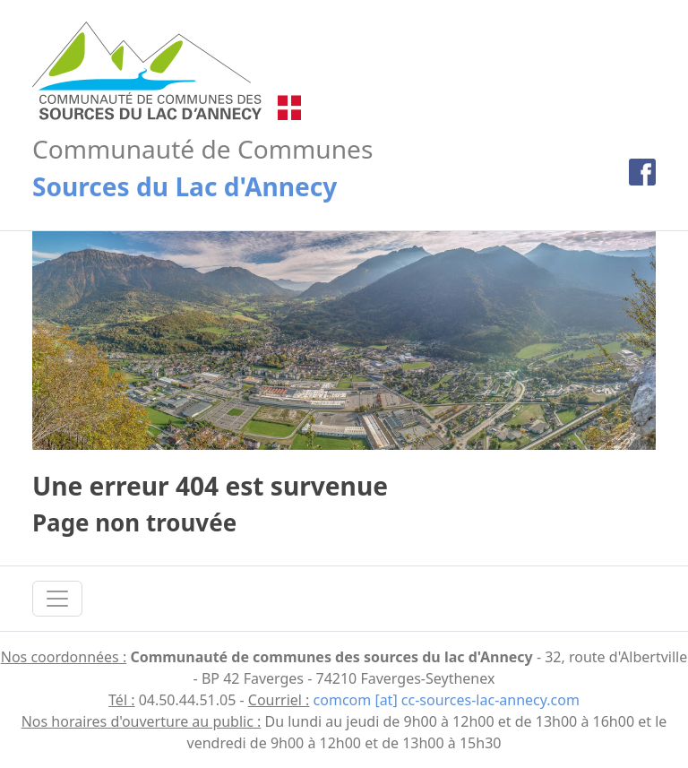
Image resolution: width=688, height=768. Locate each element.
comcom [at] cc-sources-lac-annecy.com (447, 700)
